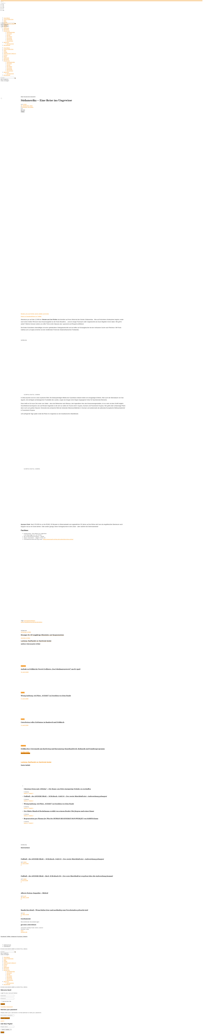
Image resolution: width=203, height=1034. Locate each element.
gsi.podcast (7, 45)
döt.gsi (23, 692)
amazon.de (24, 932)
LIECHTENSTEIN (8, 19)
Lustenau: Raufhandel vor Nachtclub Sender (36, 762)
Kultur (5, 25)
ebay (22, 930)
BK (24, 913)
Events (26, 620)
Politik (5, 22)
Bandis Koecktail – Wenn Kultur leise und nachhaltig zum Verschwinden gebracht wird (54, 910)
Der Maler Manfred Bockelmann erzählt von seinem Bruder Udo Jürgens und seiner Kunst (59, 811)
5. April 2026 (24, 880)
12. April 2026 (24, 672)
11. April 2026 (24, 698)
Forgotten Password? (7, 1006)
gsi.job (8, 35)
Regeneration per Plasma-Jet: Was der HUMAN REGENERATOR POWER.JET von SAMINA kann (61, 818)
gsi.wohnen (10, 41)
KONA (25, 104)
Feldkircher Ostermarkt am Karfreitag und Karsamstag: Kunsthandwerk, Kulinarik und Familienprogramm (63, 749)
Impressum (7, 946)
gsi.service (7, 31)
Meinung (6, 42)
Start (22, 96)
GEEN (24, 862)
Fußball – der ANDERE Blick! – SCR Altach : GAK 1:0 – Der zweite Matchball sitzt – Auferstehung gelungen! (65, 796)
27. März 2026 (25, 752)
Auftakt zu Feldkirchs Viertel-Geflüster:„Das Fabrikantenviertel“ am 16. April (50, 669)
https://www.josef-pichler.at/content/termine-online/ (58, 539)
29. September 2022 (26, 105)
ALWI (24, 896)
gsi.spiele (9, 38)
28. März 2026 (25, 897)
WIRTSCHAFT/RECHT (10, 23)
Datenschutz (7, 945)
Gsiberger (6, 28)
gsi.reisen (9, 36)
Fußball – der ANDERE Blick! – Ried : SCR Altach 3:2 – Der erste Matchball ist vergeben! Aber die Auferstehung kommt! (67, 876)
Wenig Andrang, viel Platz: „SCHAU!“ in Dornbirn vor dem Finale (46, 696)
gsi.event (9, 33)
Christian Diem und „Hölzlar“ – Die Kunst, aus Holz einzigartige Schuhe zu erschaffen (57, 789)
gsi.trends (9, 39)
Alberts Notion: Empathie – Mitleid (34, 893)
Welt (5, 21)
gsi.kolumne (10, 43)
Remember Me (6, 1001)
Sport (5, 26)
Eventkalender (11, 32)
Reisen (33, 620)
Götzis (29, 620)
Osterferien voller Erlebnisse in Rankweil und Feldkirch (42, 722)
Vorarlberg (7, 18)
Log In (2, 1021)
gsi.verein (6, 29)
